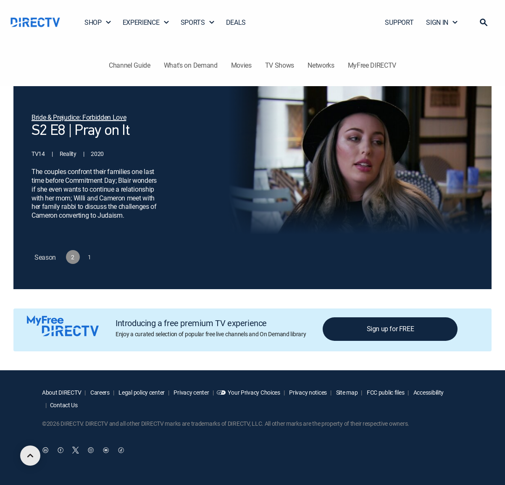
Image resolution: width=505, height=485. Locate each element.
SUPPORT (399, 22)
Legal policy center (141, 392)
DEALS (236, 22)
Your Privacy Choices (254, 392)
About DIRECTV (61, 392)
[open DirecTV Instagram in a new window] (90, 450)
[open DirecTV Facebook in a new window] (60, 450)
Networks (321, 65)
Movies (241, 65)
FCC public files (385, 392)
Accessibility (428, 392)
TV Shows (279, 65)
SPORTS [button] (198, 22)
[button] (483, 22)
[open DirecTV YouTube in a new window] (106, 450)
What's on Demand (191, 65)
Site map (346, 392)
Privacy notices (307, 392)
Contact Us (64, 405)
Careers (99, 392)
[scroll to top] (30, 455)
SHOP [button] (98, 22)
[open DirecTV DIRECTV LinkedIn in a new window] (45, 450)
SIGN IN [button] (442, 22)
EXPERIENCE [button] (146, 22)
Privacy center (191, 392)
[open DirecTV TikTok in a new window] (121, 450)
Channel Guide (129, 65)
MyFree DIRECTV (372, 65)
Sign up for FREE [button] (390, 328)
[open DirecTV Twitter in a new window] (75, 450)
